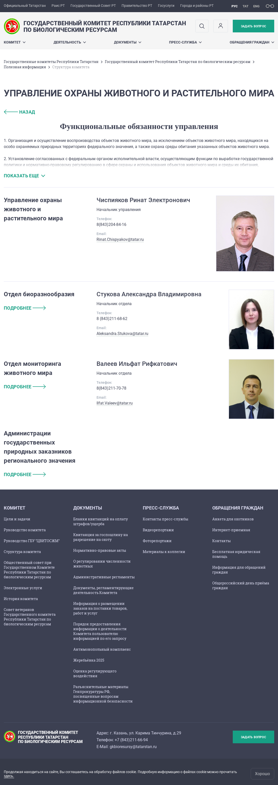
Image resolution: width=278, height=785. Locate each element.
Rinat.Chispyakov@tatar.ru (120, 239)
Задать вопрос (253, 26)
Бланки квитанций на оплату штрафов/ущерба (100, 521)
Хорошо (262, 773)
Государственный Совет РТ (93, 6)
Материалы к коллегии (164, 551)
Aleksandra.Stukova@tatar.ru (122, 333)
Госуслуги (166, 6)
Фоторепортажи (157, 540)
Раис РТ (58, 6)
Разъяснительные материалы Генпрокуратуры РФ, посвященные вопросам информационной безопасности (103, 694)
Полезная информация (25, 67)
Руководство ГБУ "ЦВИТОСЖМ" (32, 540)
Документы (127, 42)
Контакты (221, 540)
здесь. (9, 776)
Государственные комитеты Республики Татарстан (51, 61)
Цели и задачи (17, 519)
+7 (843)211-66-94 (131, 739)
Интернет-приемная (231, 529)
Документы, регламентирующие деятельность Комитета (103, 590)
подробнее (25, 308)
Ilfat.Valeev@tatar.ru (115, 403)
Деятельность (70, 42)
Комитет (15, 42)
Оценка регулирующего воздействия (95, 673)
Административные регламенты (104, 577)
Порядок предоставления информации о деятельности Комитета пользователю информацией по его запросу (100, 631)
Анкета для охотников (233, 519)
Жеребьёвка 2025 (88, 660)
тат (245, 6)
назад (19, 112)
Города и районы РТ (197, 6)
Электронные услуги (23, 587)
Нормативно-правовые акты (99, 550)
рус (234, 6)
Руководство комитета (25, 529)
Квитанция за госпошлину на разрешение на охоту (100, 537)
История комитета (21, 598)
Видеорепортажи (158, 529)
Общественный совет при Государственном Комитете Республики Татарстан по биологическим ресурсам (29, 569)
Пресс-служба (185, 42)
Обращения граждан (252, 42)
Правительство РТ (137, 6)
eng (256, 6)
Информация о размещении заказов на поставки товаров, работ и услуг (100, 608)
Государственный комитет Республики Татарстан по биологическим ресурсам (177, 61)
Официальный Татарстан (25, 6)
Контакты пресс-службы (165, 519)
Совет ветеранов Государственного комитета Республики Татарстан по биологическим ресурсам (30, 616)
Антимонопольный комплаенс (102, 649)
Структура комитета (22, 551)
